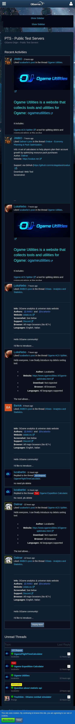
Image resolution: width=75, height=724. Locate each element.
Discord (26, 321)
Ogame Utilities (55, 62)
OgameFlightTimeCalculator (27, 478)
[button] (4, 3)
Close (19, 720)
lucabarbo (45, 311)
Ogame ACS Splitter (23, 130)
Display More (37, 625)
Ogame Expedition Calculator (53, 493)
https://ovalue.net (31, 159)
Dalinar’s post (25, 141)
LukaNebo (20, 206)
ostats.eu (27, 315)
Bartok (18, 405)
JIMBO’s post (25, 289)
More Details (8, 720)
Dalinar (24, 155)
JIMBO (18, 59)
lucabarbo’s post (27, 62)
